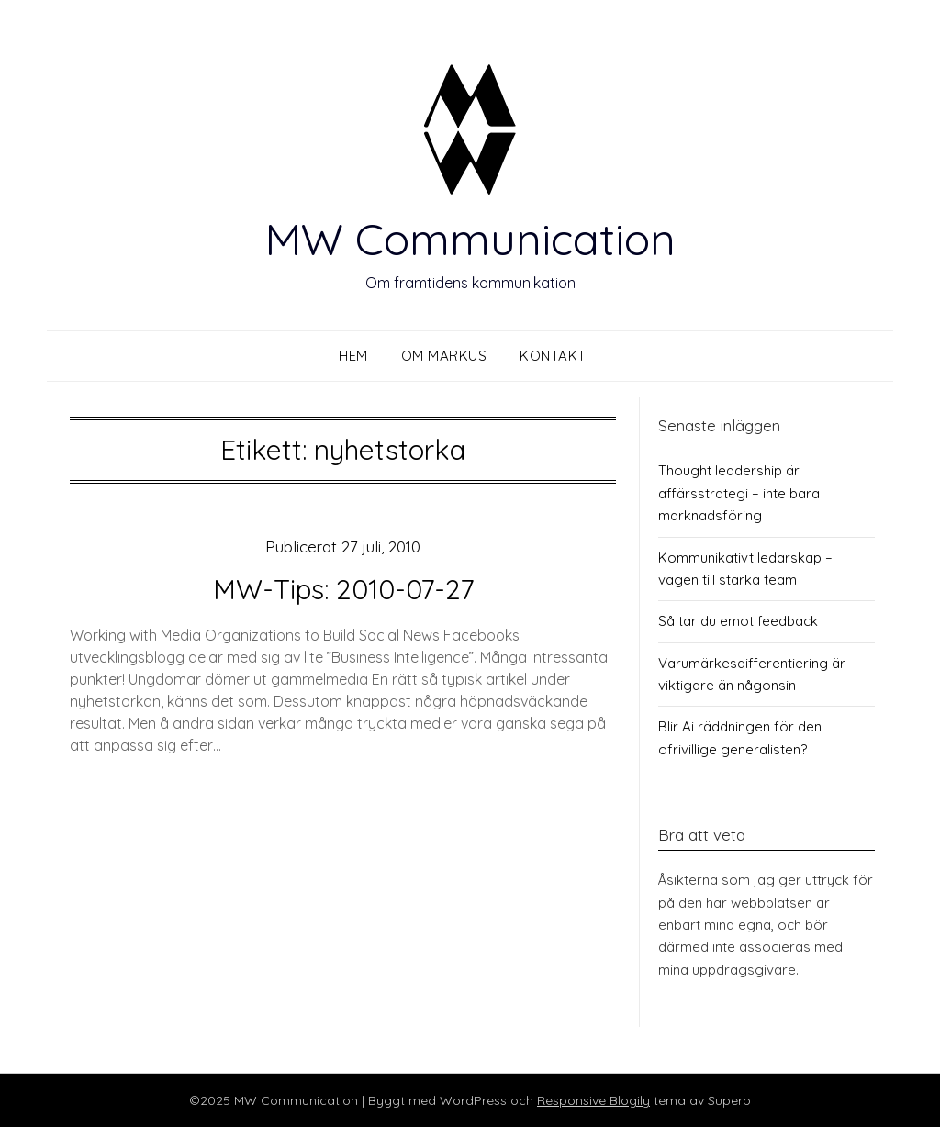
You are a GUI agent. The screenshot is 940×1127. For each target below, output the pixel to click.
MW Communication (470, 238)
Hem (353, 355)
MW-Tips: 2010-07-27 (343, 589)
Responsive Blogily (593, 1100)
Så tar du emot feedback (738, 621)
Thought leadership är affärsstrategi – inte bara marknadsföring (739, 493)
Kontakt (553, 355)
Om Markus (444, 355)
